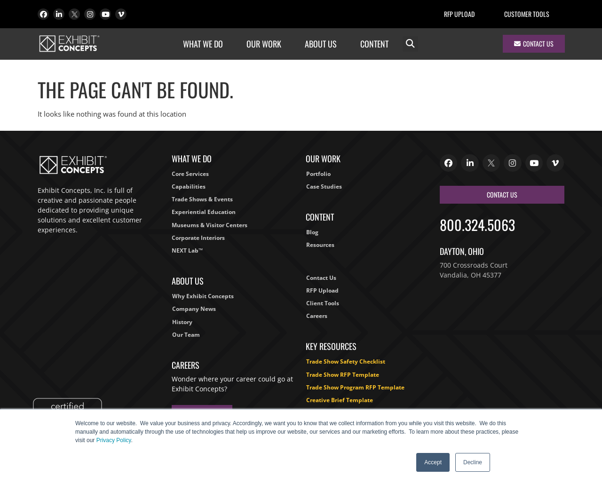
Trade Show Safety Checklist (345, 361)
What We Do (205, 44)
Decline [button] (472, 462)
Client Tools (322, 303)
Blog (312, 232)
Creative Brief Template (339, 400)
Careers (316, 316)
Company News (194, 309)
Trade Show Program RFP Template (355, 387)
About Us (323, 44)
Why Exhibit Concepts (203, 296)
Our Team (186, 335)
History (182, 322)
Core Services (190, 174)
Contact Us (321, 278)
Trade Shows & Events (202, 199)
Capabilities (189, 186)
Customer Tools (526, 14)
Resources (320, 245)
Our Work (266, 44)
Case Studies (324, 186)
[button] (410, 44)
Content (376, 44)
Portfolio (318, 174)
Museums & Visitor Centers (209, 225)
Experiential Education (204, 212)
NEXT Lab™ (187, 250)
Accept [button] (433, 462)
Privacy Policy (113, 440)
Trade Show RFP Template (342, 375)
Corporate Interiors (198, 238)
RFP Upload (459, 14)
